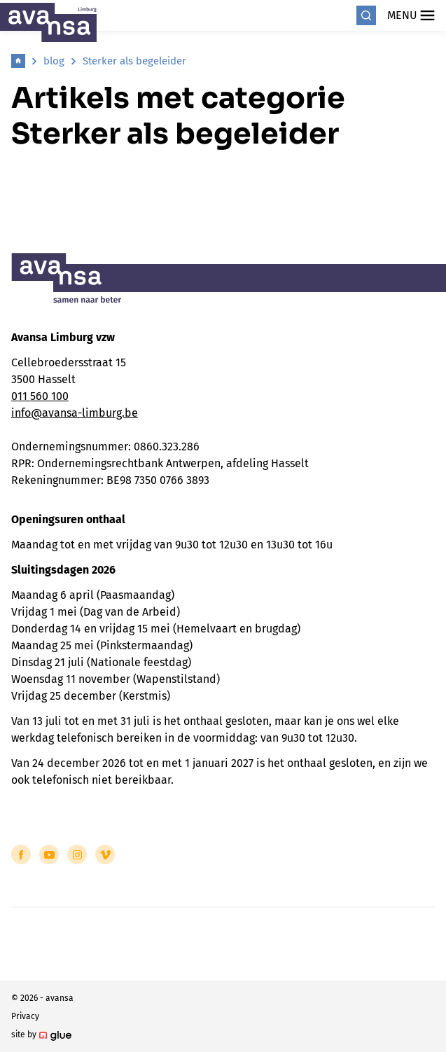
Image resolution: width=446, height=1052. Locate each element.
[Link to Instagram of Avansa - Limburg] (77, 854)
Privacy (25, 1016)
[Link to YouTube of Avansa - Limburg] (49, 854)
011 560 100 (40, 396)
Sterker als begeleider (134, 61)
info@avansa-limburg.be (74, 413)
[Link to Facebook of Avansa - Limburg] (21, 854)
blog (53, 61)
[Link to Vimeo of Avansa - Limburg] (105, 854)
